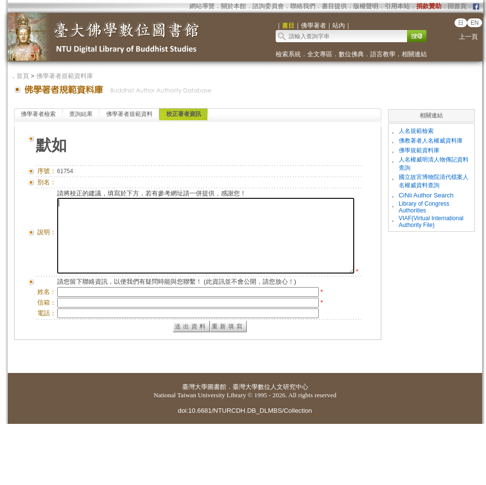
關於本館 (233, 6)
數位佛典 (351, 54)
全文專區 (319, 54)
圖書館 (216, 448)
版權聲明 (365, 6)
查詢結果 (81, 114)
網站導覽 (202, 6)
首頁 (22, 76)
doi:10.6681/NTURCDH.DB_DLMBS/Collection (245, 471)
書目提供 (334, 6)
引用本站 (397, 6)
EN (474, 22)
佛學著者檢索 (38, 114)
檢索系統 (288, 54)
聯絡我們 (302, 6)
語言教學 (382, 54)
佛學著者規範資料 (129, 114)
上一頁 (468, 36)
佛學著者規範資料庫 (64, 76)
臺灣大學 (194, 448)
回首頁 (457, 6)
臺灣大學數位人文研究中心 (270, 448)
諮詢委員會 (268, 6)
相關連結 (414, 54)
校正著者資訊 (183, 114)
